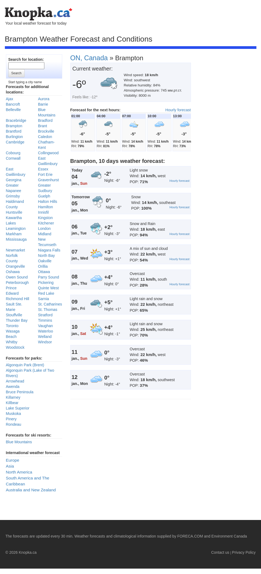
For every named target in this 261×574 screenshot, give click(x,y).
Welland (45, 336)
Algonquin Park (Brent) (25, 365)
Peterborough (17, 282)
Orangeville (15, 266)
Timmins (45, 320)
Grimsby (13, 196)
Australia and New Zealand (31, 490)
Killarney (13, 397)
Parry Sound (48, 277)
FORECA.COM (190, 536)
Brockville (46, 131)
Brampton (14, 126)
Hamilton (45, 207)
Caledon (45, 137)
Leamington (16, 228)
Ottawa (44, 272)
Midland (44, 234)
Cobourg (13, 153)
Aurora (43, 99)
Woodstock (15, 347)
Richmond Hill (17, 299)
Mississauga (16, 239)
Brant (42, 126)
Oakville (45, 261)
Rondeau (13, 424)
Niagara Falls (49, 250)
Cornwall (13, 158)
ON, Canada (89, 58)
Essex (43, 169)
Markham (14, 234)
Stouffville (14, 315)
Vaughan (45, 326)
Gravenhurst (48, 180)
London (44, 228)
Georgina (14, 180)
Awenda (12, 386)
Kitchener (46, 223)
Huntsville (14, 212)
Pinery (11, 419)
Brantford (14, 131)
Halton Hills (47, 201)
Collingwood (48, 153)
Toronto (12, 326)
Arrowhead (15, 381)
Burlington (14, 137)
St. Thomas (47, 309)
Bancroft (13, 104)
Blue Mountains (19, 442)
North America (19, 472)
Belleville (13, 110)
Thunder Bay (17, 320)
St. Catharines (50, 304)
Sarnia (43, 299)
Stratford (45, 315)
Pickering (46, 282)
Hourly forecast (178, 110)
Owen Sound (17, 277)
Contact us (220, 552)
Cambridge (15, 142)
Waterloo (45, 331)
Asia (10, 466)
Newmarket (15, 250)
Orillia (43, 266)
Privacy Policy (244, 552)
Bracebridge (16, 120)
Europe (12, 460)
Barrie (43, 104)
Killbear (12, 403)
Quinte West (48, 288)
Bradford (45, 120)
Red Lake (46, 293)
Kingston (45, 218)
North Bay (46, 255)
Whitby (12, 342)
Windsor (45, 342)
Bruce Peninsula (20, 392)
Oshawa (13, 272)
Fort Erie (45, 174)
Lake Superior (17, 408)
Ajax (9, 99)
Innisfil (43, 212)
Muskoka (13, 413)
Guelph (44, 196)
